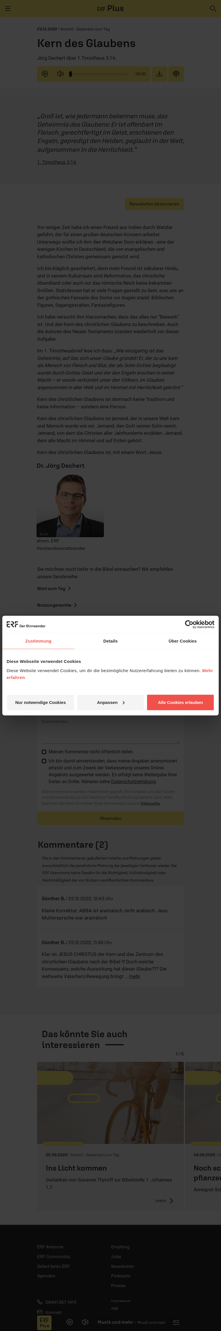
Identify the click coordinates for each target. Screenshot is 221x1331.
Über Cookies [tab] (183, 641)
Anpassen (111, 702)
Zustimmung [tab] (38, 641)
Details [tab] (110, 641)
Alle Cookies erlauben (180, 702)
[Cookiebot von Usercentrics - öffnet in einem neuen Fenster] (189, 624)
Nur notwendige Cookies (40, 702)
